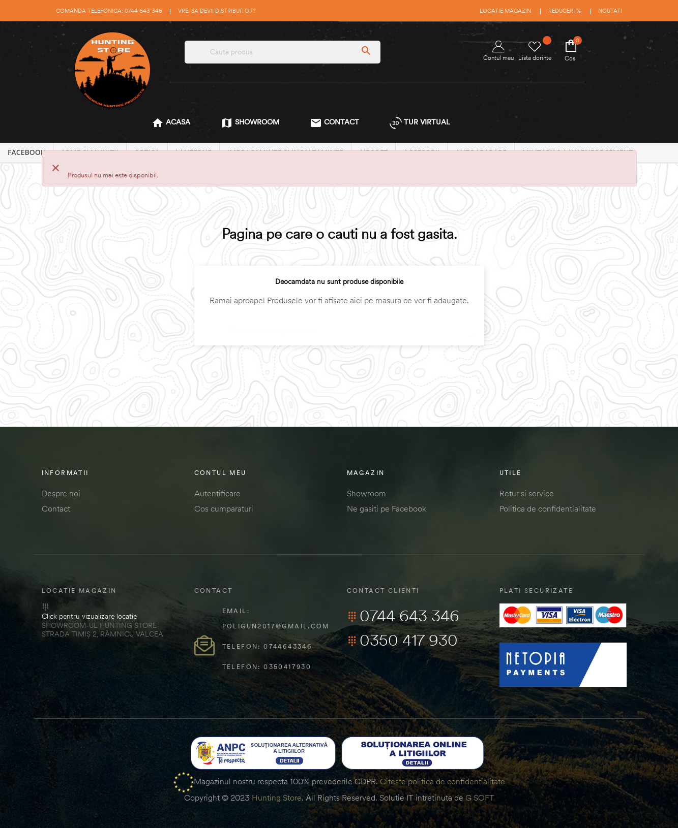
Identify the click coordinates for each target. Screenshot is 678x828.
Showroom (366, 493)
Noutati (610, 10)
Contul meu (498, 51)
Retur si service (526, 493)
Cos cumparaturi (223, 508)
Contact (56, 508)
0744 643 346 (403, 615)
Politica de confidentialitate (547, 508)
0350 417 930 (402, 640)
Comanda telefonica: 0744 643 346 (109, 10)
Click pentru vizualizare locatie (89, 616)
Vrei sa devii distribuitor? (216, 10)
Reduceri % (564, 10)
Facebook (26, 152)
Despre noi (61, 493)
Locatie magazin (505, 10)
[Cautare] (339, 325)
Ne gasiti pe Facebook (386, 508)
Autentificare (217, 493)
